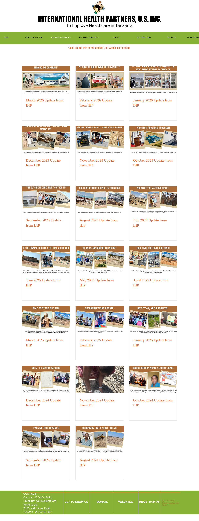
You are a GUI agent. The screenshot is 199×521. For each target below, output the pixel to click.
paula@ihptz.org (46, 501)
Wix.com (165, 505)
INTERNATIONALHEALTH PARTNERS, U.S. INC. (99, 18)
